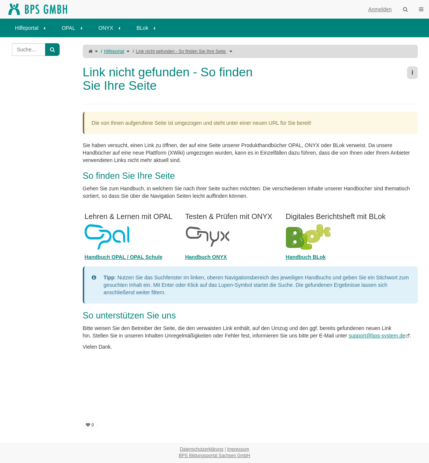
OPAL (68, 28)
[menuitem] (32, 28)
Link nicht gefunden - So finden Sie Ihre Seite (181, 51)
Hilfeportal (26, 28)
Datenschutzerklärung (202, 449)
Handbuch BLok (306, 257)
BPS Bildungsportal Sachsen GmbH (214, 455)
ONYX (105, 28)
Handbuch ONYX (206, 257)
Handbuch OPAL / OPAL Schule (124, 257)
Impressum (238, 449)
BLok (142, 28)
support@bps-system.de (376, 336)
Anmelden (380, 9)
